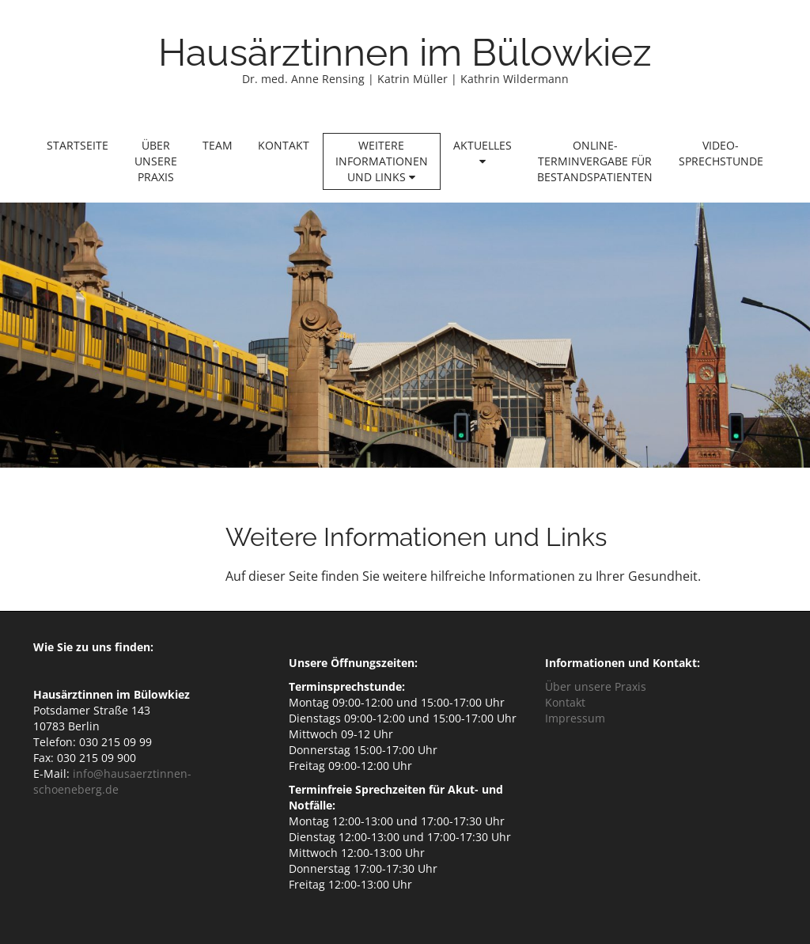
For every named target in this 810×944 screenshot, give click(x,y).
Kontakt (283, 145)
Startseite (77, 145)
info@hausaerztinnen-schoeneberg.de (112, 781)
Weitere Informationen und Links (381, 161)
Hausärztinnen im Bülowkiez (405, 52)
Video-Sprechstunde (721, 153)
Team (217, 145)
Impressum (575, 718)
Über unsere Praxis (155, 161)
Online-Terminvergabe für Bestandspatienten (595, 161)
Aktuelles (482, 152)
